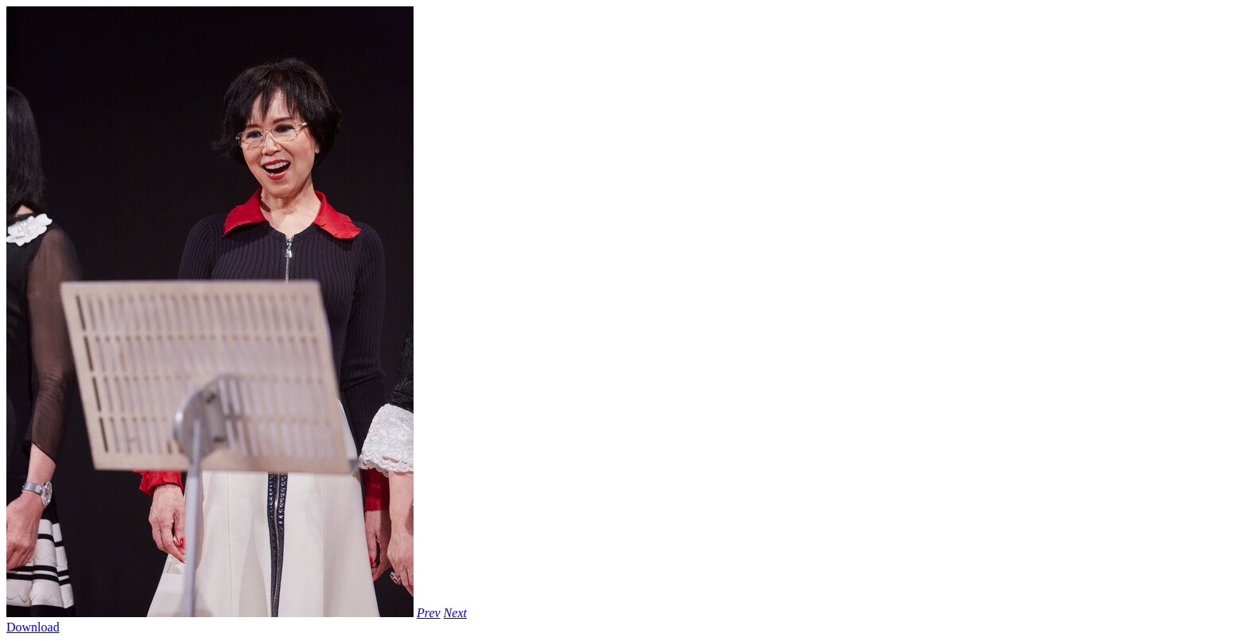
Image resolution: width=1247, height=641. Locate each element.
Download (33, 627)
